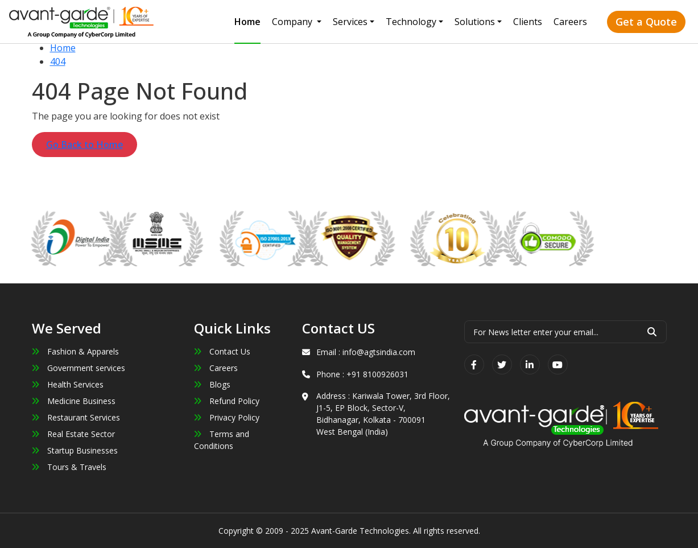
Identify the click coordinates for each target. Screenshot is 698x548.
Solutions (475, 21)
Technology (411, 21)
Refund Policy (226, 400)
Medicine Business (73, 400)
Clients (527, 21)
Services (350, 21)
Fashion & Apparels (75, 351)
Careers (570, 21)
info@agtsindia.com (378, 352)
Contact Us (222, 351)
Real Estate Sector (73, 433)
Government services (78, 367)
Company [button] (293, 21)
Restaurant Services (76, 417)
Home (247, 21)
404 (57, 61)
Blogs (212, 384)
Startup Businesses (75, 450)
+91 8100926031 (377, 374)
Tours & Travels (69, 467)
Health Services (68, 384)
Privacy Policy (226, 417)
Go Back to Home (84, 144)
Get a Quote (646, 21)
